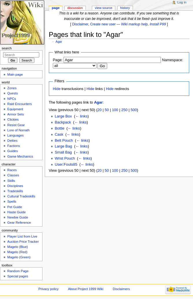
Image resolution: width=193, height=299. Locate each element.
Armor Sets (15, 114)
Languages (15, 135)
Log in (181, 2)
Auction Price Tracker (23, 241)
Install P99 (158, 24)
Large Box (63, 116)
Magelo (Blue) (17, 246)
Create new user (103, 24)
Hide (57, 89)
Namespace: (172, 60)
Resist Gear (16, 125)
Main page (15, 74)
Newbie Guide (17, 217)
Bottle (59, 128)
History (125, 8)
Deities (12, 140)
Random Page (17, 271)
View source (103, 8)
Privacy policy (48, 289)
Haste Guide (16, 212)
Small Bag (63, 152)
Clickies (12, 119)
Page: (58, 60)
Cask (59, 134)
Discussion (75, 8)
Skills (11, 180)
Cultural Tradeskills (21, 196)
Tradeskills (15, 191)
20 (99, 110)
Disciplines (15, 186)
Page (56, 8)
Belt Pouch (64, 140)
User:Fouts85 (66, 164)
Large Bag (63, 146)
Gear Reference (19, 222)
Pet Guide (14, 207)
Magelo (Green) (18, 257)
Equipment (15, 109)
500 (134, 110)
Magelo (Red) (17, 252)
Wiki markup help (134, 24)
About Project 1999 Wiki (85, 289)
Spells (11, 201)
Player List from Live (22, 236)
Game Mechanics (20, 156)
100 (115, 110)
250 (124, 110)
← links (81, 116)
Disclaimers (121, 289)
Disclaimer (80, 24)
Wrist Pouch (65, 158)
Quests (12, 93)
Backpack (63, 122)
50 (107, 110)
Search (7, 48)
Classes (13, 175)
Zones (11, 88)
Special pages (17, 276)
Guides (12, 151)
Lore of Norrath (18, 130)
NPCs (11, 98)
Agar (58, 41)
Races (11, 170)
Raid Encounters (19, 104)
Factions (13, 145)
